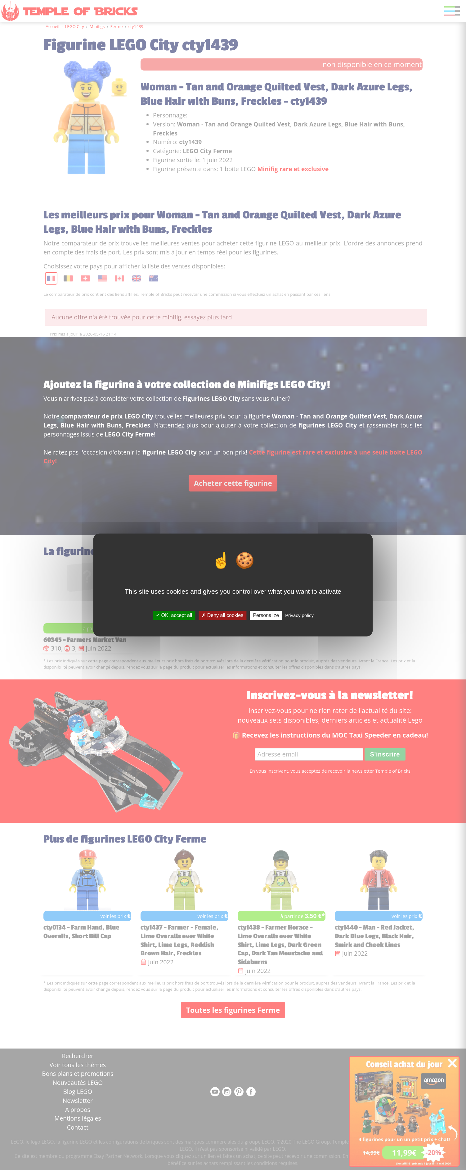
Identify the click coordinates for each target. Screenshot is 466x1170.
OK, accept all (174, 615)
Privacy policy (299, 615)
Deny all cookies (222, 615)
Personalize (266, 615)
